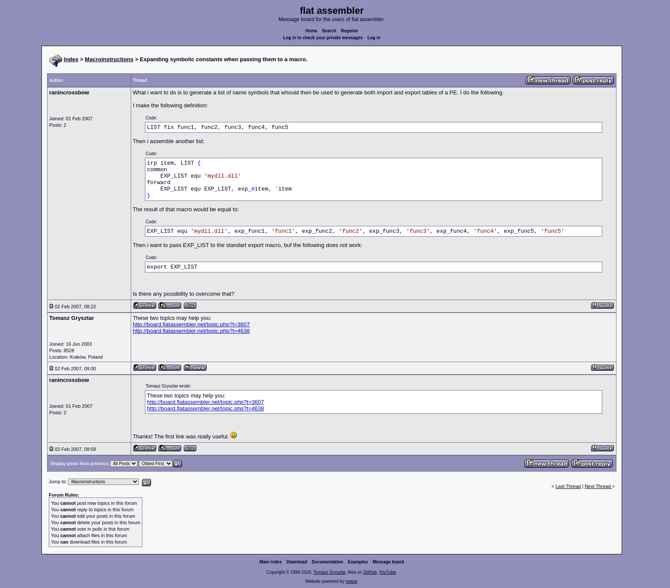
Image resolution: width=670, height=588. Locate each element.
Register (349, 30)
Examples (358, 562)
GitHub (370, 572)
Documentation (327, 562)
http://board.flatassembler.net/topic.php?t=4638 (191, 331)
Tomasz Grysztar (329, 572)
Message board (388, 562)
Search (329, 30)
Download (296, 562)
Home (311, 30)
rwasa (351, 581)
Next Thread (598, 486)
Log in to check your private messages (323, 37)
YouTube (387, 572)
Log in (374, 37)
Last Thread (568, 486)
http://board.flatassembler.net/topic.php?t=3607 (191, 324)
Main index (271, 562)
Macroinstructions (109, 59)
